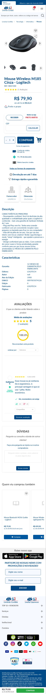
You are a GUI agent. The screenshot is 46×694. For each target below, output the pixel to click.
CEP (7, 123)
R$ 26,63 (28, 103)
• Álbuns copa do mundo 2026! (31, 3)
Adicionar (38, 140)
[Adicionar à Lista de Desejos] (35, 30)
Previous (6, 43)
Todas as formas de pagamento (22, 169)
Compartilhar (35, 36)
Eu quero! (23, 588)
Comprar (26, 140)
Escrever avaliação (23, 417)
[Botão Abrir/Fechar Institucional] (42, 605)
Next (40, 43)
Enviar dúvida (23, 468)
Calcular (33, 128)
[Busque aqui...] (20, 15)
